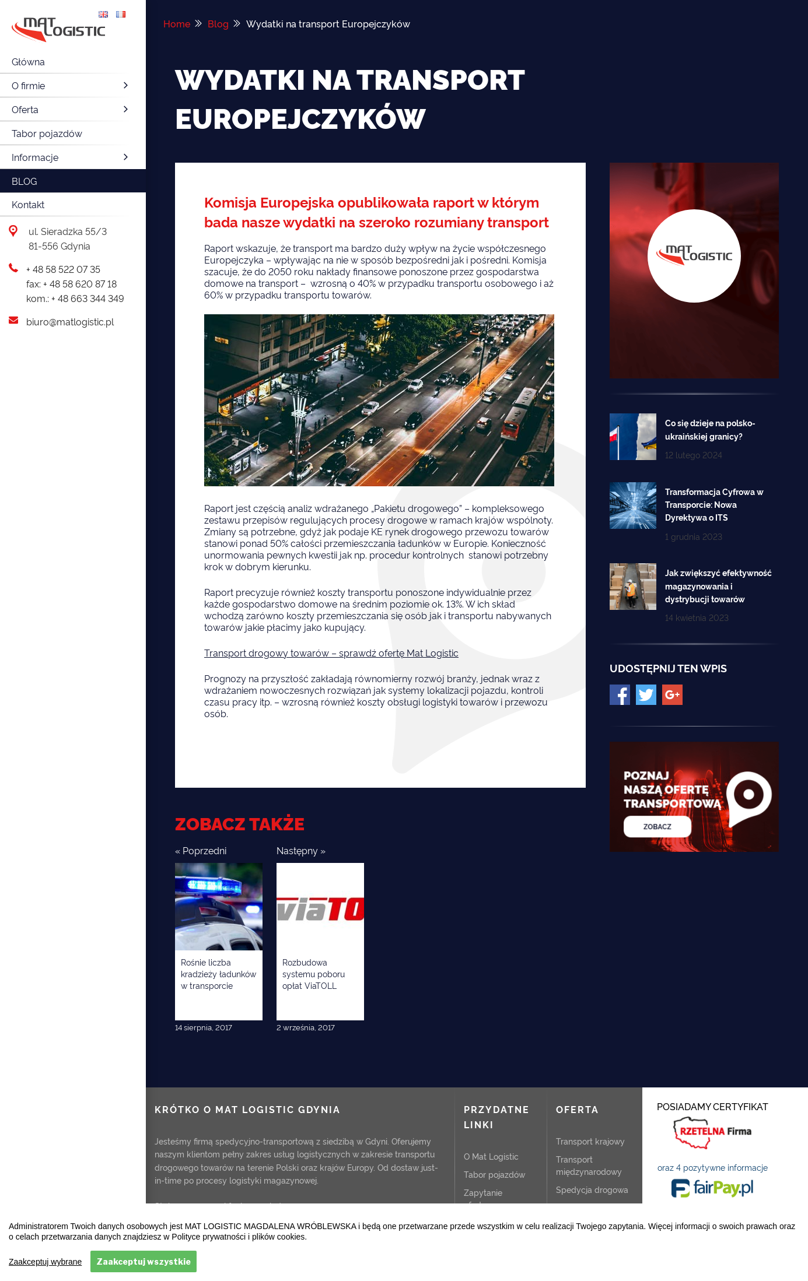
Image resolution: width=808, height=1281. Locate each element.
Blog (24, 180)
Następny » (301, 850)
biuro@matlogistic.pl (70, 321)
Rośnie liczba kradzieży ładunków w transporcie (218, 973)
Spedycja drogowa (592, 1188)
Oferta (71, 109)
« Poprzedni (200, 850)
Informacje (71, 156)
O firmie (71, 85)
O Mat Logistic (491, 1155)
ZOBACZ (713, 1218)
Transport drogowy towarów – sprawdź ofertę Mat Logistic (331, 652)
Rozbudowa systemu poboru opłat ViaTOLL (313, 973)
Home (176, 23)
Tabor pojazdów (47, 133)
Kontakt (28, 204)
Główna (28, 61)
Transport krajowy (590, 1140)
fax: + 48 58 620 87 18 (71, 283)
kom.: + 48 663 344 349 (75, 298)
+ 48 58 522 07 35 (63, 268)
